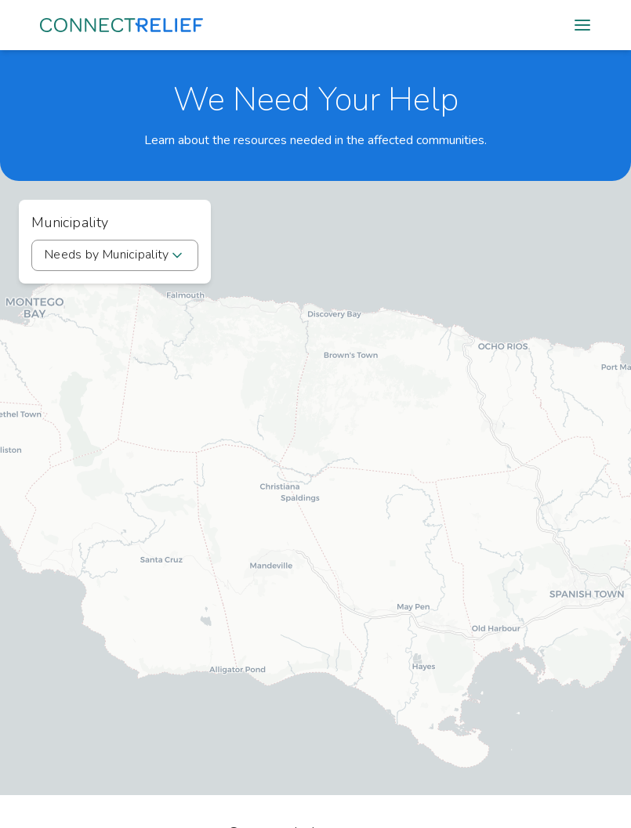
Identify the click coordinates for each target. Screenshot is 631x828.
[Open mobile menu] (582, 25)
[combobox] (114, 255)
